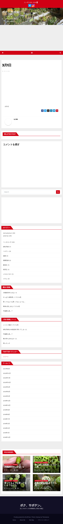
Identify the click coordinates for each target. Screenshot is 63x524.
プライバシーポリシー (43, 520)
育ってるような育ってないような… (14, 302)
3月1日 (6, 65)
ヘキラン (6, 251)
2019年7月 (6, 419)
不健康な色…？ (8, 311)
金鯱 (4, 256)
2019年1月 (6, 433)
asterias (6, 236)
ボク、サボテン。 (31, 505)
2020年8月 (6, 391)
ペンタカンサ (7, 242)
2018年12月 (6, 437)
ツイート (6, 356)
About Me (22, 520)
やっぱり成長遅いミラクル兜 (12, 297)
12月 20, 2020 (40, 470)
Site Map (31, 520)
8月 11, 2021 (9, 470)
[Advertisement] (31, 38)
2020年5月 (6, 396)
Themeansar (45, 517)
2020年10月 (7, 382)
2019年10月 (6, 405)
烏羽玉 (5, 269)
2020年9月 (6, 387)
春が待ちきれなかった (10, 338)
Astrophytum (7, 233)
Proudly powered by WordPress (22, 517)
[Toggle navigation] (32, 52)
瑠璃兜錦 (6, 260)
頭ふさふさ (6, 343)
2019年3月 (6, 423)
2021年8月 (6, 369)
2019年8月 (6, 414)
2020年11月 (6, 378)
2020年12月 (7, 373)
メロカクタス (7, 274)
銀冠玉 (5, 265)
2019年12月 (6, 401)
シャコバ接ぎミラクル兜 (10, 325)
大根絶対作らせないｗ (10, 292)
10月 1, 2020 (39, 488)
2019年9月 (6, 410)
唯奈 (17, 119)
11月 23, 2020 (9, 488)
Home (14, 520)
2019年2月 (6, 428)
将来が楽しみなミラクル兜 (11, 306)
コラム (5, 279)
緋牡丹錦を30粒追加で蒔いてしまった (15, 329)
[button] (60, 53)
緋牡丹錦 (6, 247)
